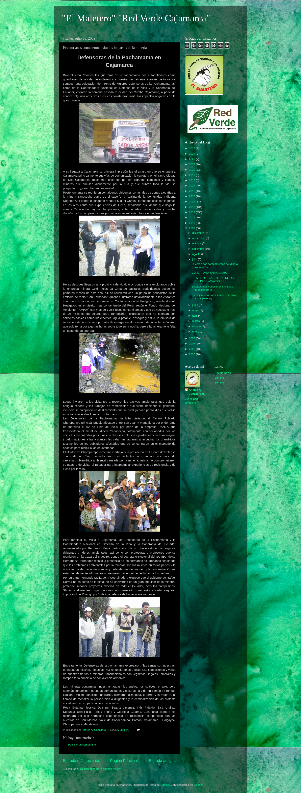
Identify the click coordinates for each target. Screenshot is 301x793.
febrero (197, 326)
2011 (192, 217)
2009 (192, 228)
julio (195, 259)
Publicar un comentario (82, 744)
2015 (192, 196)
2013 (192, 207)
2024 (192, 153)
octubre (197, 243)
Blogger (198, 784)
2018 (192, 180)
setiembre (198, 248)
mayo (196, 310)
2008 (192, 338)
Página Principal (124, 760)
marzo (196, 320)
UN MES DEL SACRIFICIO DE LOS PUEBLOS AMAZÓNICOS (213, 279)
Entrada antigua (162, 760)
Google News (223, 372)
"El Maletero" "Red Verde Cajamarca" (136, 18)
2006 (192, 349)
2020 (192, 169)
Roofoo (164, 784)
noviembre (199, 238)
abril (195, 315)
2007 (192, 343)
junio (195, 304)
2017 (192, 185)
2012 (192, 212)
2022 (192, 164)
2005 (192, 354)
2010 (192, 222)
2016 (192, 191)
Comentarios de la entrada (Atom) (100, 768)
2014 (192, 201)
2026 (192, 148)
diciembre (198, 232)
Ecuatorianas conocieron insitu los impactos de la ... (212, 288)
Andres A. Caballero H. (197, 391)
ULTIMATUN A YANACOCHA (209, 272)
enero (196, 331)
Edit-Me (219, 377)
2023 (192, 159)
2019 (192, 175)
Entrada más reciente (81, 760)
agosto (196, 254)
